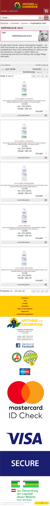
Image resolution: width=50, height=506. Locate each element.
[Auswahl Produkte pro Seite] (3, 69)
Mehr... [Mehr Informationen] (22, 504)
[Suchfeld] (21, 17)
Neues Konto (13, 11)
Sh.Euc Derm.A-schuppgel (24, 141)
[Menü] (46, 19)
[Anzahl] (46, 110)
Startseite (4, 23)
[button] (33, 76)
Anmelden (4, 11)
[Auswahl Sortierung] (42, 72)
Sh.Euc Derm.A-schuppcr (24, 99)
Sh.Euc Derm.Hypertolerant (24, 184)
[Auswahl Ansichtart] (45, 69)
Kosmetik (15, 23)
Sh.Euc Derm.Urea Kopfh (24, 268)
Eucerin (24, 23)
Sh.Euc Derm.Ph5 (24, 226)
